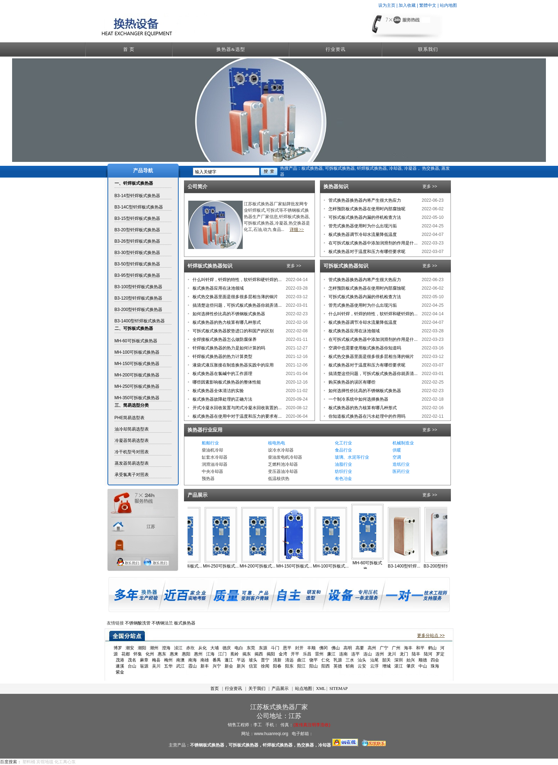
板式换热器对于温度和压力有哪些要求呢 (366, 251)
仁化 (325, 660)
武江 (180, 666)
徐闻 (265, 666)
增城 (386, 666)
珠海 (435, 666)
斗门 (275, 647)
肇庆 (410, 666)
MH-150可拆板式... (299, 566)
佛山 (335, 647)
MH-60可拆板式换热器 (136, 340)
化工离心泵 (65, 761)
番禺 (216, 660)
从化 (202, 647)
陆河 (428, 653)
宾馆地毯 (44, 761)
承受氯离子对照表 (132, 474)
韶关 (386, 660)
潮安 (130, 647)
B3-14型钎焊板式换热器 (137, 195)
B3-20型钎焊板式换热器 (137, 229)
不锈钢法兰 (162, 623)
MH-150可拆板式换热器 (137, 363)
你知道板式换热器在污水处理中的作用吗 (366, 416)
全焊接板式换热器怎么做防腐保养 (224, 339)
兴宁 (216, 666)
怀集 (137, 653)
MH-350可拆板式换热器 (137, 397)
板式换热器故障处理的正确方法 (221, 399)
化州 (150, 653)
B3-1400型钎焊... (409, 566)
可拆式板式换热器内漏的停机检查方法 (364, 217)
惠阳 (186, 653)
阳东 (289, 666)
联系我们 (428, 49)
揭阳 (271, 653)
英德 (337, 666)
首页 (214, 688)
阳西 (325, 666)
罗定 (440, 653)
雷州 (319, 653)
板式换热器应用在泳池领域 (217, 288)
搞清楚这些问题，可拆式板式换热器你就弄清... (236, 305)
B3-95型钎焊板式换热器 (137, 275)
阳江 (301, 666)
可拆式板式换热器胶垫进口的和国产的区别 (232, 330)
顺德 (422, 660)
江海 (210, 653)
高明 (347, 647)
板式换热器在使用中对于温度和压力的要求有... (236, 416)
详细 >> (297, 229)
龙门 (404, 653)
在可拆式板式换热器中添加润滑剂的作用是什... (372, 243)
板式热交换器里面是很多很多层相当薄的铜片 (234, 296)
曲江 (301, 660)
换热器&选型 (230, 49)
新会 (229, 666)
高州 (372, 647)
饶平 (313, 660)
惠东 (162, 653)
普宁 (265, 660)
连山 (367, 653)
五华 (168, 666)
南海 (192, 660)
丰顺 (311, 647)
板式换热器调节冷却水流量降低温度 (362, 234)
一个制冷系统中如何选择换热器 (357, 399)
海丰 (408, 647)
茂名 (132, 660)
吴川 (156, 666)
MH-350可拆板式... (189, 566)
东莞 (251, 647)
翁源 (144, 666)
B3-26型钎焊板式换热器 (137, 241)
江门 (222, 653)
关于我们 (256, 688)
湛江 (398, 666)
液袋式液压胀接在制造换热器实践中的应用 (232, 365)
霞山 (192, 666)
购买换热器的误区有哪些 (351, 382)
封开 (299, 647)
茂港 (120, 660)
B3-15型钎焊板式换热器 (137, 218)
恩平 (287, 647)
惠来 (174, 653)
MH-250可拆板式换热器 (137, 386)
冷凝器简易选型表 (132, 440)
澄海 (166, 647)
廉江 (331, 653)
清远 (289, 660)
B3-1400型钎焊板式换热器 (140, 320)
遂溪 (120, 666)
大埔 (214, 647)
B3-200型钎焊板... (446, 566)
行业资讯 (336, 49)
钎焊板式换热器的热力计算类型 (221, 356)
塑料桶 (28, 761)
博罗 (118, 647)
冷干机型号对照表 (132, 451)
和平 (420, 647)
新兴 (241, 666)
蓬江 (229, 660)
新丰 (204, 666)
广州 (396, 647)
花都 (125, 653)
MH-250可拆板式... (226, 566)
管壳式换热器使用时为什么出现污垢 (362, 225)
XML (320, 688)
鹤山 (432, 647)
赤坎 (190, 647)
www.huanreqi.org (271, 733)
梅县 (156, 660)
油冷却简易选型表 (132, 429)
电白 (239, 647)
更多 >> (429, 186)
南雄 (204, 660)
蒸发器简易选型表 (132, 463)
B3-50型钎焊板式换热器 (137, 264)
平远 (241, 660)
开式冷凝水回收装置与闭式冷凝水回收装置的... (236, 407)
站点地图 (303, 688)
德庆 (226, 647)
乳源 (337, 660)
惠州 (198, 653)
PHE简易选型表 (130, 417)
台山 (132, 666)
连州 (379, 653)
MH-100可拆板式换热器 (137, 352)
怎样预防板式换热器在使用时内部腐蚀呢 (366, 208)
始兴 (410, 660)
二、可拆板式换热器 (134, 328)
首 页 (129, 49)
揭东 (246, 653)
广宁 (384, 647)
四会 (435, 660)
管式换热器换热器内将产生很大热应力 (364, 200)
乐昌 (307, 653)
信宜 (253, 666)
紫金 (120, 672)
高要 (360, 647)
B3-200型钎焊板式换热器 (139, 309)
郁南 (350, 666)
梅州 (168, 660)
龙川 (392, 653)
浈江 (178, 647)
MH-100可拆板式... (336, 566)
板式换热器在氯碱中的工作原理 (221, 373)
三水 (350, 660)
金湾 (283, 653)
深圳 (398, 660)
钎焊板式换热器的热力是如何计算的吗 (228, 347)
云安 (362, 666)
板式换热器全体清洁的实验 (217, 390)
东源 (263, 647)
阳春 (277, 666)
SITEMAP (339, 688)
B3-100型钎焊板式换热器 (139, 286)
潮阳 (142, 647)
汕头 (362, 660)
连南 (343, 653)
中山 (422, 666)
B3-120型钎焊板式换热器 (139, 298)
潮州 (154, 647)
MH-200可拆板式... (263, 566)
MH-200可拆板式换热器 (137, 375)
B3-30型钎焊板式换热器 (137, 252)
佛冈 (323, 647)
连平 (355, 653)
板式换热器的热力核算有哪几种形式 (226, 322)
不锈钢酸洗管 (138, 623)
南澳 (180, 660)
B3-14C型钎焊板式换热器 (139, 207)
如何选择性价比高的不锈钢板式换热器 (228, 313)
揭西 (258, 653)
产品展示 (280, 688)
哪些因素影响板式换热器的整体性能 (226, 382)
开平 (295, 653)
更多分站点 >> (430, 635)
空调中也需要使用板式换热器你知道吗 (364, 347)
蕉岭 (234, 653)
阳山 (313, 666)
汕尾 (374, 660)
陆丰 (416, 653)
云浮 (374, 666)
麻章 (144, 660)
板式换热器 (184, 623)
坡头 (253, 660)
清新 (277, 660)
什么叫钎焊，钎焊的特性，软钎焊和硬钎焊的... (236, 279)
